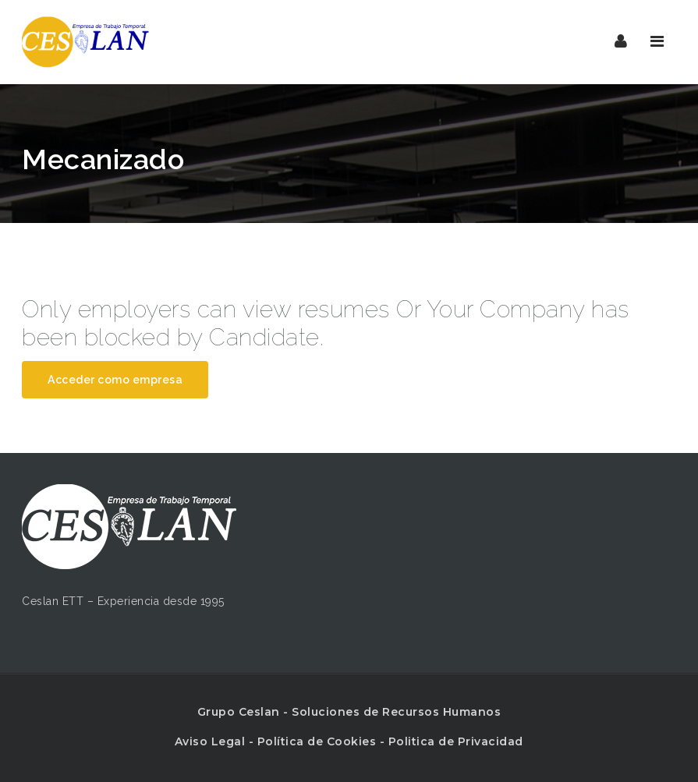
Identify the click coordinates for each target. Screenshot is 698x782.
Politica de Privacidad (455, 741)
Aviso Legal (210, 741)
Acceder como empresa (115, 379)
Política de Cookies (317, 741)
